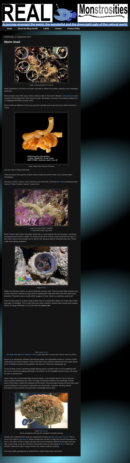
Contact (58, 28)
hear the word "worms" (60, 437)
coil (42, 234)
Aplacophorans (68, 96)
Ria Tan (43, 287)
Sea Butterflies (11, 354)
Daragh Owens (43, 352)
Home (9, 28)
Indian (62, 182)
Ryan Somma (44, 431)
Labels (46, 28)
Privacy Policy (73, 28)
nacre (62, 444)
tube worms (23, 439)
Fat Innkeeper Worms (29, 354)
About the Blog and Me (28, 28)
